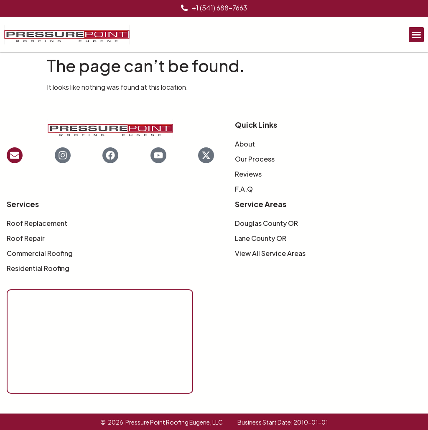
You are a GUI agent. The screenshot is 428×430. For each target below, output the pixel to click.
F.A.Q (244, 189)
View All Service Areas (270, 253)
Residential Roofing (38, 268)
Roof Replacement (37, 223)
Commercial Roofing (40, 253)
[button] (416, 34)
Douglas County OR (266, 223)
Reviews (248, 174)
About (245, 144)
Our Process (255, 159)
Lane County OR (260, 238)
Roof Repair (26, 238)
